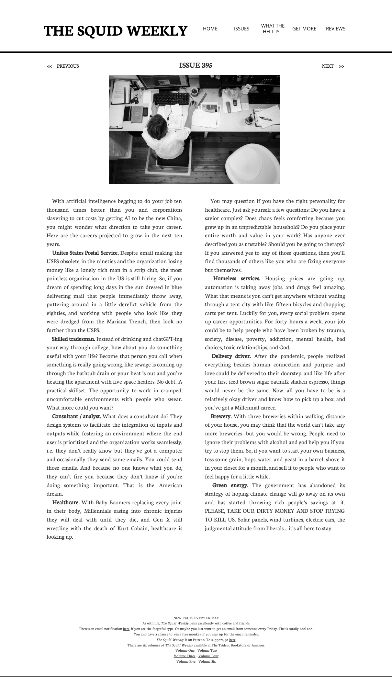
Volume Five (186, 661)
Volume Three (185, 656)
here (126, 628)
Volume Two (207, 650)
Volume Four (208, 656)
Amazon (258, 645)
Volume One (185, 650)
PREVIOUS (68, 66)
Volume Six (207, 661)
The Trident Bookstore (229, 645)
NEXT (328, 66)
